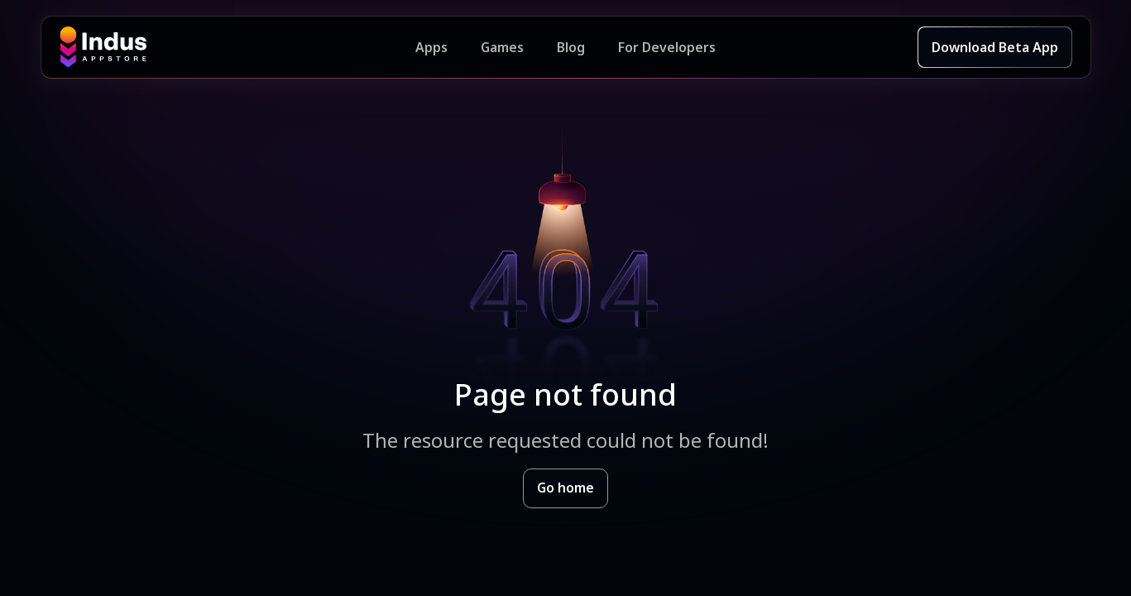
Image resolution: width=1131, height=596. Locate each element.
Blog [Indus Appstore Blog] (571, 47)
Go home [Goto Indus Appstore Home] (565, 487)
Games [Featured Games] (502, 47)
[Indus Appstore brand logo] (238, 47)
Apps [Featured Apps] (431, 47)
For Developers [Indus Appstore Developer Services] (667, 47)
